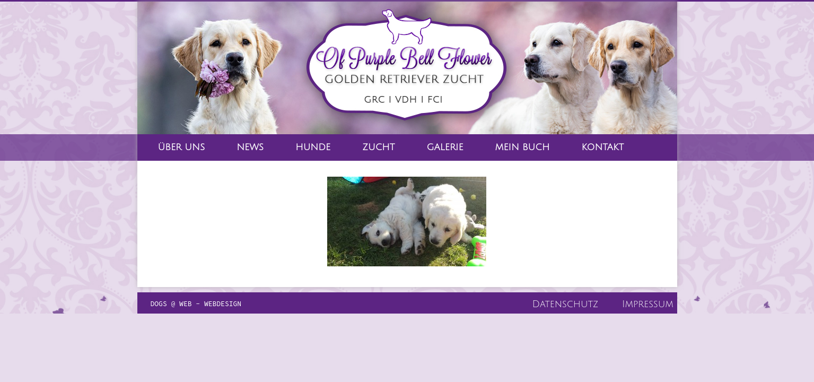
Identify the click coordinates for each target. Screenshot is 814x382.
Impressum (647, 304)
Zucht (378, 147)
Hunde (312, 147)
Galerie (445, 147)
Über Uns (181, 147)
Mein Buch (522, 147)
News (250, 147)
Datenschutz (565, 304)
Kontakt (602, 147)
